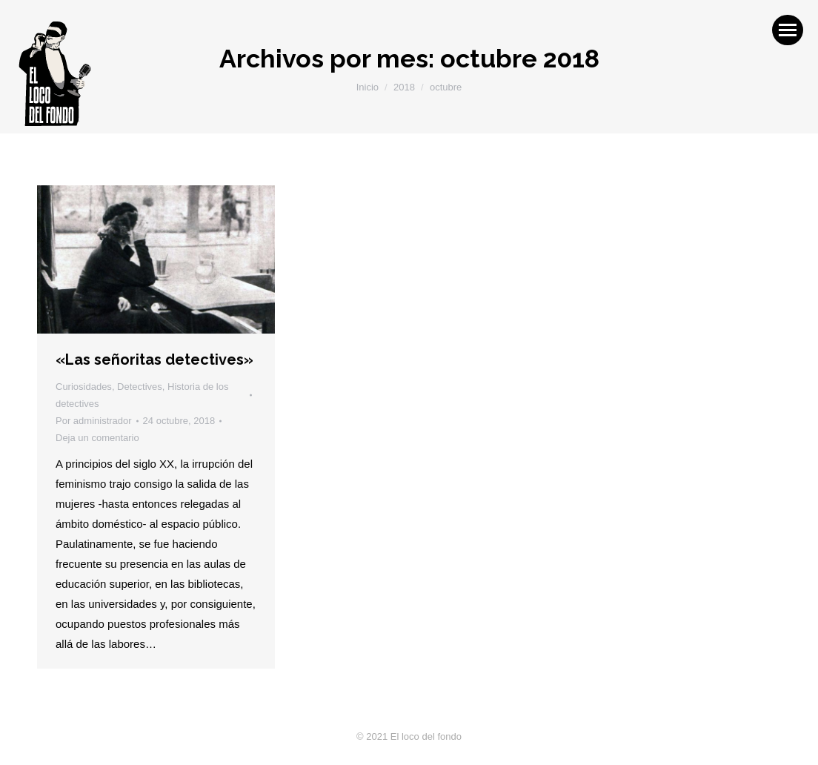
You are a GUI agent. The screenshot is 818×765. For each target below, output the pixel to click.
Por (94, 420)
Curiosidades (84, 386)
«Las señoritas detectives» (154, 359)
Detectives (139, 386)
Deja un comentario (97, 437)
